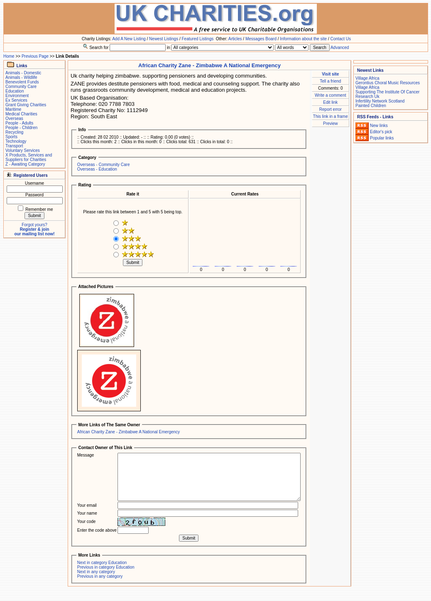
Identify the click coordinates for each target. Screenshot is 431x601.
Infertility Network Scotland (379, 101)
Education (14, 91)
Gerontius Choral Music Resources (387, 83)
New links (379, 125)
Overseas (14, 118)
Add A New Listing (129, 39)
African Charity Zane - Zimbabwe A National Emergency (128, 432)
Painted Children (370, 105)
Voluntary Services (22, 150)
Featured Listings (197, 39)
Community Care (21, 86)
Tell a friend (330, 81)
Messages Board (261, 39)
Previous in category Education (106, 567)
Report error (330, 109)
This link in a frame (330, 116)
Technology (16, 141)
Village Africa (367, 78)
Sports (11, 136)
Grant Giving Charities (25, 105)
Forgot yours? (34, 224)
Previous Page (35, 56)
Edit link (330, 102)
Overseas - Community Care (103, 164)
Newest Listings (163, 39)
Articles (235, 39)
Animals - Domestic (23, 73)
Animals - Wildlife (21, 77)
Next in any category (96, 571)
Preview (330, 123)
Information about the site (303, 39)
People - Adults (19, 123)
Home (9, 56)
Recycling (14, 132)
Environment (17, 95)
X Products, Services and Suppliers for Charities (28, 157)
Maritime (13, 109)
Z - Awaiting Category (25, 164)
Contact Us (341, 39)
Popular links (382, 138)
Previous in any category (100, 576)
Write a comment (330, 95)
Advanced (340, 47)
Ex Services (16, 100)
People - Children (21, 127)
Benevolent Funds (22, 82)
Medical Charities (21, 114)
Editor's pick (381, 131)
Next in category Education (102, 562)
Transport (14, 146)
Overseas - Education (97, 169)
